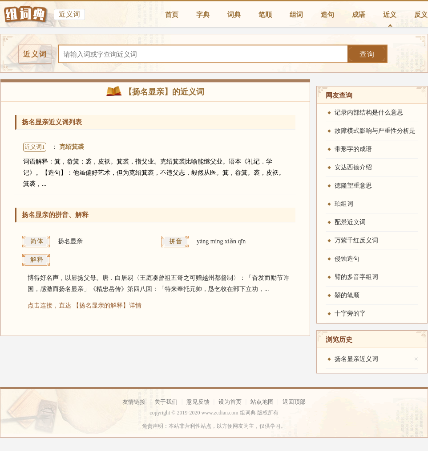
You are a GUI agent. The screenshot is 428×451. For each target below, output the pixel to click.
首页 (171, 14)
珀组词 (344, 204)
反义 (421, 14)
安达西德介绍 (353, 167)
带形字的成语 (353, 149)
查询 (367, 54)
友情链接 (133, 401)
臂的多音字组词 (356, 277)
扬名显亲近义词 (356, 359)
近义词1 (34, 147)
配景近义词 (350, 222)
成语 (358, 14)
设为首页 (230, 401)
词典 (234, 14)
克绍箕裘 (71, 147)
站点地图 (262, 401)
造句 (327, 14)
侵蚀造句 (347, 258)
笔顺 (265, 14)
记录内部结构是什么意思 (369, 112)
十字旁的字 (350, 313)
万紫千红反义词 (356, 240)
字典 (203, 14)
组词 (296, 14)
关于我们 (166, 401)
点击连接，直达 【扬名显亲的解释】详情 (84, 305)
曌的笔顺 (347, 295)
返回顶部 (294, 401)
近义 (389, 14)
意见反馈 (198, 401)
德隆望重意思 (353, 185)
